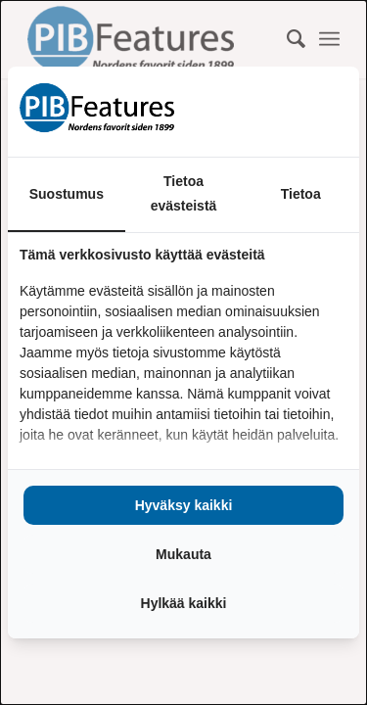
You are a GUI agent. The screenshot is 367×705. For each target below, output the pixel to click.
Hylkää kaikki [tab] (184, 603)
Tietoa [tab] (301, 194)
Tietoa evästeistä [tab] (184, 193)
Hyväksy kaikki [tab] (184, 505)
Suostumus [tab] (66, 194)
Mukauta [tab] (183, 554)
